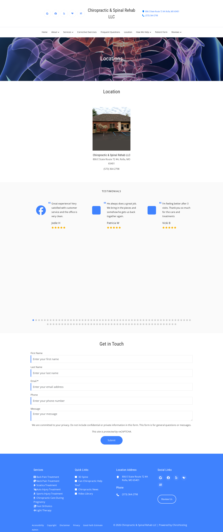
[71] (91, 326)
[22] (94, 322)
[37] (137, 322)
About (54, 32)
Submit (111, 440)
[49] (172, 322)
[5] (45, 322)
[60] (59, 326)
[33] (126, 322)
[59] (56, 326)
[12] (65, 322)
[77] (108, 326)
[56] (47, 326)
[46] (164, 322)
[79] (114, 326)
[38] (140, 322)
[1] (33, 322)
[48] (169, 322)
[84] (129, 326)
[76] (105, 326)
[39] (143, 322)
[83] (126, 326)
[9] (56, 322)
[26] (105, 322)
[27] (108, 322)
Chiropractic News (88, 489)
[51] (178, 322)
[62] (65, 326)
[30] (117, 322)
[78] (111, 326)
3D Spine (83, 477)
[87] (137, 326)
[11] (62, 322)
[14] (71, 322)
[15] (74, 322)
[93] (155, 326)
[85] (132, 326)
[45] (161, 322)
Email (34, 381)
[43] (155, 322)
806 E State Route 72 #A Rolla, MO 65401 (162, 11)
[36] (135, 322)
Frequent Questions (110, 32)
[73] (97, 326)
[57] (50, 326)
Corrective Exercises (87, 32)
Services (67, 32)
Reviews (175, 32)
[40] (146, 322)
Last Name (36, 367)
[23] (97, 322)
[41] (149, 322)
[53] (184, 322)
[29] (114, 322)
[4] (42, 322)
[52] (181, 322)
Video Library (85, 493)
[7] (50, 322)
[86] (135, 326)
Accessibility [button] (38, 525)
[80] (117, 326)
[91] (149, 326)
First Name (37, 353)
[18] (82, 322)
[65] (74, 326)
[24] (100, 322)
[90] (146, 326)
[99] (172, 326)
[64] (71, 326)
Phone (34, 394)
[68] (82, 326)
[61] (62, 326)
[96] (164, 326)
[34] (129, 322)
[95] (161, 326)
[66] (76, 326)
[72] (94, 326)
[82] (123, 326)
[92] (152, 326)
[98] (169, 326)
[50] (175, 322)
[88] (140, 326)
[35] (132, 322)
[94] (158, 326)
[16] (76, 322)
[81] (120, 326)
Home (44, 32)
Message (35, 408)
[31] (120, 322)
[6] (47, 322)
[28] (111, 322)
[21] (91, 322)
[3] (39, 322)
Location (128, 32)
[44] (158, 322)
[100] (175, 326)
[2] (36, 322)
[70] (88, 326)
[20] (88, 322)
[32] (123, 322)
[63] (68, 326)
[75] (103, 326)
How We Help (142, 32)
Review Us (166, 499)
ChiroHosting (180, 525)
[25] (103, 322)
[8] (53, 322)
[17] (79, 322)
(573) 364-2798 (151, 15)
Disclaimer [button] (65, 525)
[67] (79, 326)
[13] (68, 322)
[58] (53, 326)
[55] (190, 322)
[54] (187, 322)
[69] (85, 326)
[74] (100, 326)
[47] (166, 322)
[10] (59, 322)
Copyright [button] (51, 525)
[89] (143, 326)
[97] (166, 326)
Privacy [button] (76, 525)
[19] (85, 322)
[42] (152, 322)
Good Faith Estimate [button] (93, 525)
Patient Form (161, 32)
